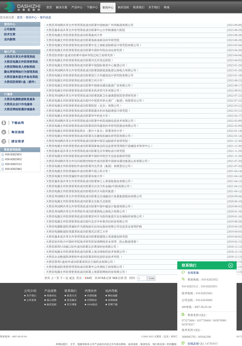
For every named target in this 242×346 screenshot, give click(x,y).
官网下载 (113, 304)
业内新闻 (9, 39)
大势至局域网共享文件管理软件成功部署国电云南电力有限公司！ (87, 211)
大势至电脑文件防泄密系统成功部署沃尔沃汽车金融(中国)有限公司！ (89, 186)
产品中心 (77, 7)
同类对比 (51, 295)
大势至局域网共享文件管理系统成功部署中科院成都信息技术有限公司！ (91, 120)
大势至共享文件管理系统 (19, 56)
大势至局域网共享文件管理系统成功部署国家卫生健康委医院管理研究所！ (92, 95)
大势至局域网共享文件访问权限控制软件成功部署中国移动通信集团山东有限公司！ (98, 161)
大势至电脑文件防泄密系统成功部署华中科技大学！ (78, 115)
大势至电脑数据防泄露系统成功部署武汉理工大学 (77, 231)
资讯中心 (108, 7)
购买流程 (123, 7)
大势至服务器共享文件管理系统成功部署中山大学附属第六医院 (85, 30)
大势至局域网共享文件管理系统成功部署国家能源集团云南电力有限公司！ (92, 70)
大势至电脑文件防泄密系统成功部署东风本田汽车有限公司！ (84, 90)
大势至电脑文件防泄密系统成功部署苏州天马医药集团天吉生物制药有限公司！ (95, 216)
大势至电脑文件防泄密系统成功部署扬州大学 (74, 35)
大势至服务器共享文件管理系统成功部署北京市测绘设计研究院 (85, 151)
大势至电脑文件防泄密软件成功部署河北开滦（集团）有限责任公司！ (90, 166)
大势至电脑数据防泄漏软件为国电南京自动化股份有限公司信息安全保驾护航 (94, 226)
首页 (49, 7)
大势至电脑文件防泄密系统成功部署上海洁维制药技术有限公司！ (87, 251)
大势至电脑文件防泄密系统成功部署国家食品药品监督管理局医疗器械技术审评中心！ (99, 146)
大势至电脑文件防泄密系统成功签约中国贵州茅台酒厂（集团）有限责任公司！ (95, 100)
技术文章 (9, 34)
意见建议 (72, 300)
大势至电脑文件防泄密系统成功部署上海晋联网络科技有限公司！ (87, 271)
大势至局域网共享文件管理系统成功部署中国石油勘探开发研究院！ (88, 140)
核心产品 (9, 51)
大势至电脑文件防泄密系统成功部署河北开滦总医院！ (80, 60)
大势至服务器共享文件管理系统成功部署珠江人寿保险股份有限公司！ (90, 181)
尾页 (72, 278)
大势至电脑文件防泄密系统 (21, 61)
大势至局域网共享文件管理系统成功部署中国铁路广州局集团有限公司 (90, 25)
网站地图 (113, 295)
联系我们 (138, 7)
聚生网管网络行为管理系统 (21, 71)
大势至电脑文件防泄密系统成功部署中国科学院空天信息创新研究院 (88, 156)
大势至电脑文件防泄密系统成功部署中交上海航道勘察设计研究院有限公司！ (94, 45)
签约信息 (45, 17)
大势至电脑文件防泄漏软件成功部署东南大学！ (75, 176)
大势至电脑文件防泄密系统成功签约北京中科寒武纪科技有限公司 (87, 221)
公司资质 (31, 300)
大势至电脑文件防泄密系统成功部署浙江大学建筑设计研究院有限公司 (90, 75)
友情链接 (113, 300)
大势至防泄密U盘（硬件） (20, 81)
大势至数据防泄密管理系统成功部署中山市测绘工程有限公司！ (85, 266)
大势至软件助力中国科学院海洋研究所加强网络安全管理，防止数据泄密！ (92, 241)
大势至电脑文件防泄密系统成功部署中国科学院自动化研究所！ (85, 50)
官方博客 (72, 304)
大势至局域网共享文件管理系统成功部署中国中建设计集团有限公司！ (90, 206)
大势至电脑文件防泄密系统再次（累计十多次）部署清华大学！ (85, 130)
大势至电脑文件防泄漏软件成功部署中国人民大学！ (78, 171)
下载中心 (92, 7)
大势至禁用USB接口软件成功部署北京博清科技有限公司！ (82, 246)
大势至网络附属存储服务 (19, 109)
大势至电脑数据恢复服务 (19, 99)
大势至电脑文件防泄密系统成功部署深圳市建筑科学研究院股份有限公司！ (92, 125)
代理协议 (92, 300)
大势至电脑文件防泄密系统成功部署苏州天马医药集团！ (81, 191)
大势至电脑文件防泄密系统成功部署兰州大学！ (75, 80)
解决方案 (61, 7)
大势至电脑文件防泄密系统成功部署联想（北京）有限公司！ (84, 105)
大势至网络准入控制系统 (19, 66)
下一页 (64, 278)
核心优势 (51, 300)
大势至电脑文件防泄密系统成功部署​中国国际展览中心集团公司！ (87, 65)
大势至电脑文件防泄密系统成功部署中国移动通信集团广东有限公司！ (90, 85)
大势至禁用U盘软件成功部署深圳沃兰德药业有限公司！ (81, 261)
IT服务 (8, 94)
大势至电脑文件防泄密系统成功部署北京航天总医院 (78, 201)
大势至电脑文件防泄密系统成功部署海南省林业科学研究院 (82, 40)
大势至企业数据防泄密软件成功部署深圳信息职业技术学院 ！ (84, 256)
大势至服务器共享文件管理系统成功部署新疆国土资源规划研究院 (87, 236)
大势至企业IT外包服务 (18, 104)
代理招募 (92, 295)
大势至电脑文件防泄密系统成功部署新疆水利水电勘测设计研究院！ (88, 110)
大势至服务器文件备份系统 (21, 76)
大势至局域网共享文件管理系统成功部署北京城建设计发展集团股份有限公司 (94, 196)
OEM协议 (92, 304)
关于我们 (154, 7)
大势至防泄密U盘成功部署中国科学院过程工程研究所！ (81, 55)
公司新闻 (9, 29)
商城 (166, 7)
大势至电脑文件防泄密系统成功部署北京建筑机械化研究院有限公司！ (90, 135)
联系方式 (72, 295)
